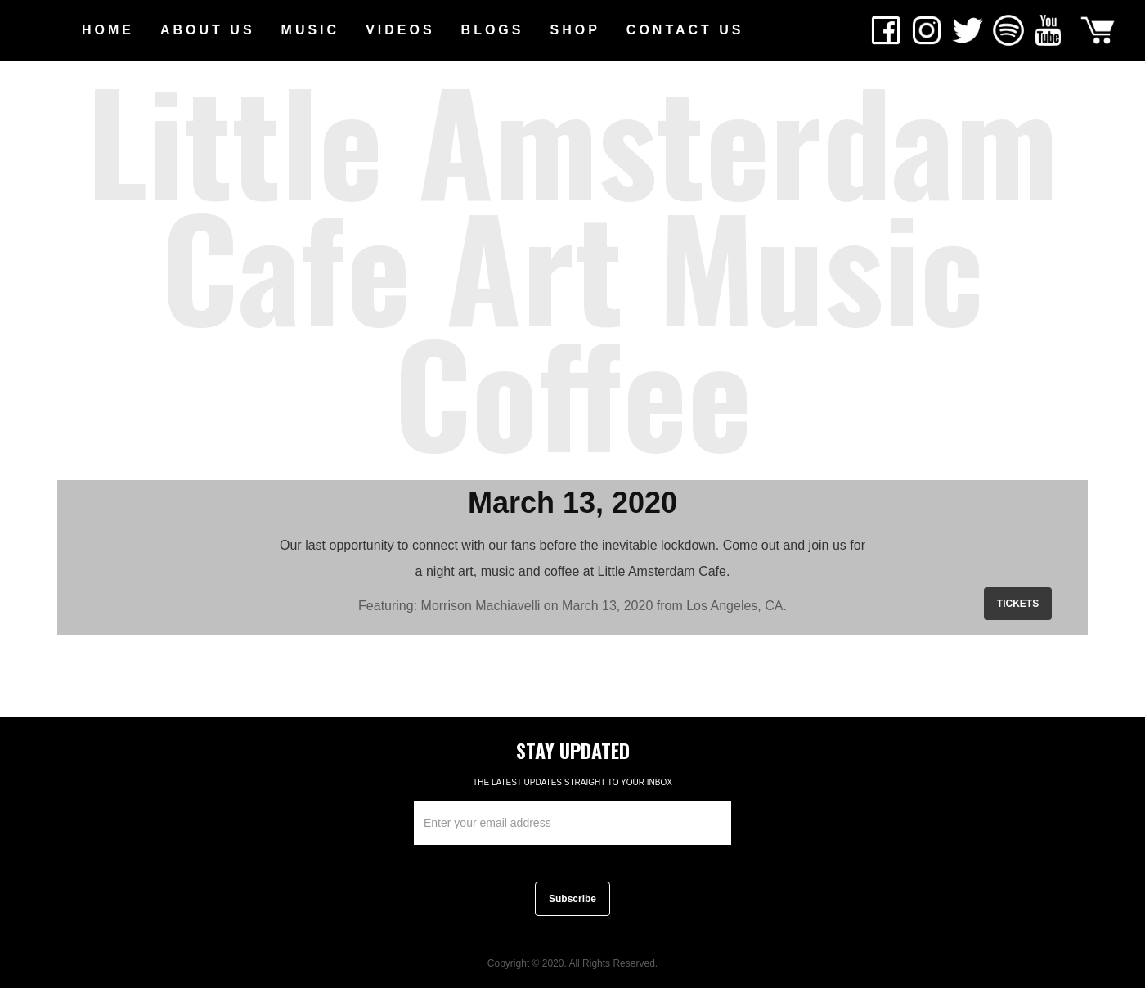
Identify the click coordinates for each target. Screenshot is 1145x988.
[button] (208, 30)
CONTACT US (685, 30)
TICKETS (1018, 603)
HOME (108, 30)
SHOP (574, 30)
